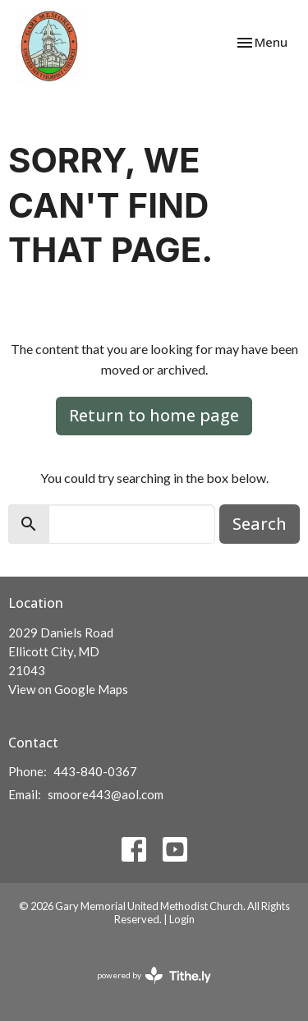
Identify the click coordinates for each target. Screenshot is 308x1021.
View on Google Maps (68, 689)
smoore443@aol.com (105, 794)
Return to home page (154, 415)
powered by (154, 975)
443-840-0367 (95, 771)
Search (259, 524)
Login (182, 919)
